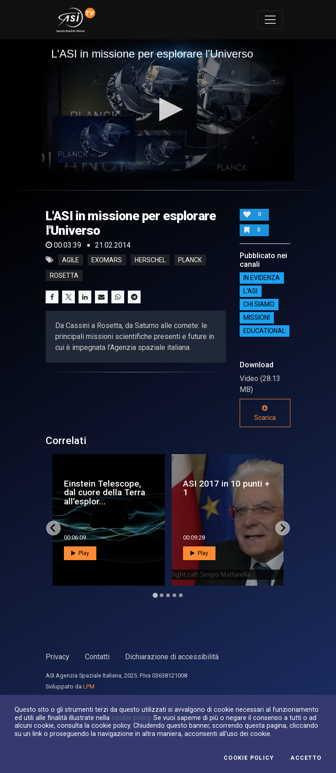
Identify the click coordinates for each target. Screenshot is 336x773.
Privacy (57, 656)
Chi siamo (258, 304)
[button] (168, 109)
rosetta (64, 275)
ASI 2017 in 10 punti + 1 (226, 488)
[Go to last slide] (53, 528)
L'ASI (250, 291)
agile (70, 260)
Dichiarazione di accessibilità (172, 656)
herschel (150, 260)
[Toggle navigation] (270, 20)
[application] (168, 110)
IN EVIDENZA (261, 277)
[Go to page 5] (181, 595)
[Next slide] (282, 528)
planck (190, 260)
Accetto (305, 758)
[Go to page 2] (161, 595)
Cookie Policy (249, 758)
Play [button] (80, 553)
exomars (106, 260)
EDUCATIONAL (264, 330)
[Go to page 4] (174, 595)
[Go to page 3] (168, 595)
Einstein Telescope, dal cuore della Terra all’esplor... (104, 492)
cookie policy (130, 717)
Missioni (256, 317)
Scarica (265, 413)
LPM (88, 686)
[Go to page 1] (155, 595)
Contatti (97, 656)
